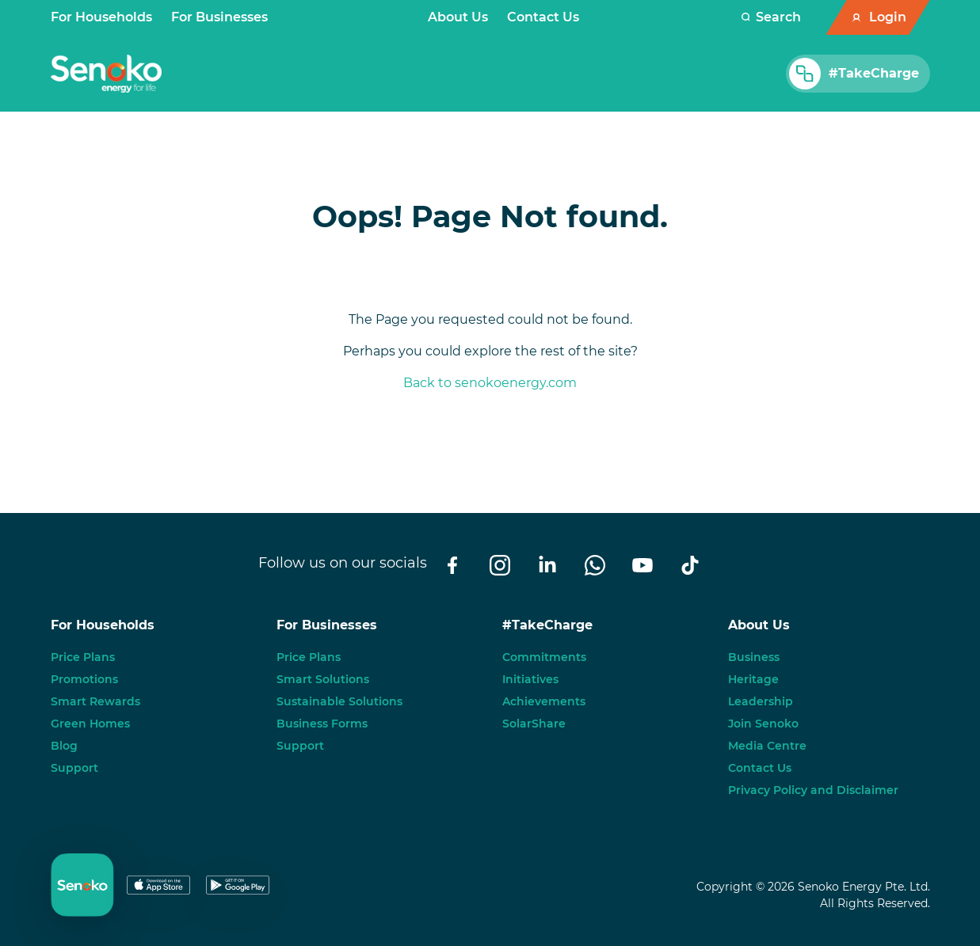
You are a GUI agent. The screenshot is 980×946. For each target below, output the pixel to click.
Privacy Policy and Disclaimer (813, 790)
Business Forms (322, 723)
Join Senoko (763, 723)
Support (74, 768)
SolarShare (534, 723)
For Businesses (219, 17)
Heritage (753, 679)
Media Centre (767, 746)
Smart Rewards (95, 701)
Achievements (543, 701)
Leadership (760, 701)
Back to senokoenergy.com (490, 382)
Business (754, 657)
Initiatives (530, 679)
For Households (101, 17)
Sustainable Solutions (339, 701)
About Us (458, 17)
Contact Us (543, 17)
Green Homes (90, 723)
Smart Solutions (322, 679)
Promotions (84, 679)
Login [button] (887, 17)
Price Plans (83, 657)
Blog (64, 746)
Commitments (544, 657)
